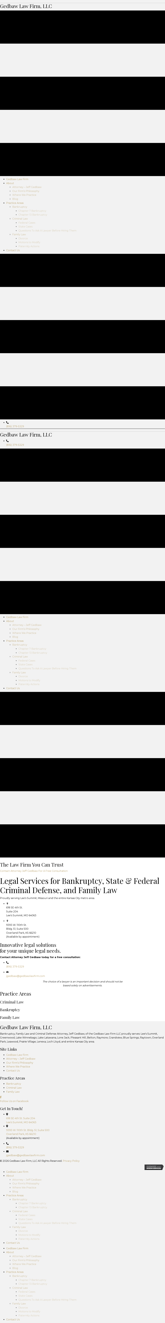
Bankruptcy (13, 1237)
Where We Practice (18, 1219)
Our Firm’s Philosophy (19, 1215)
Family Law (13, 1244)
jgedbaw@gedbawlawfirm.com (25, 1129)
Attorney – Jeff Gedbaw (20, 1212)
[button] (34, 1024)
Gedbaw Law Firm (17, 1208)
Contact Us (13, 1223)
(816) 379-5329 (15, 503)
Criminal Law (14, 1241)
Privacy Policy (71, 1314)
